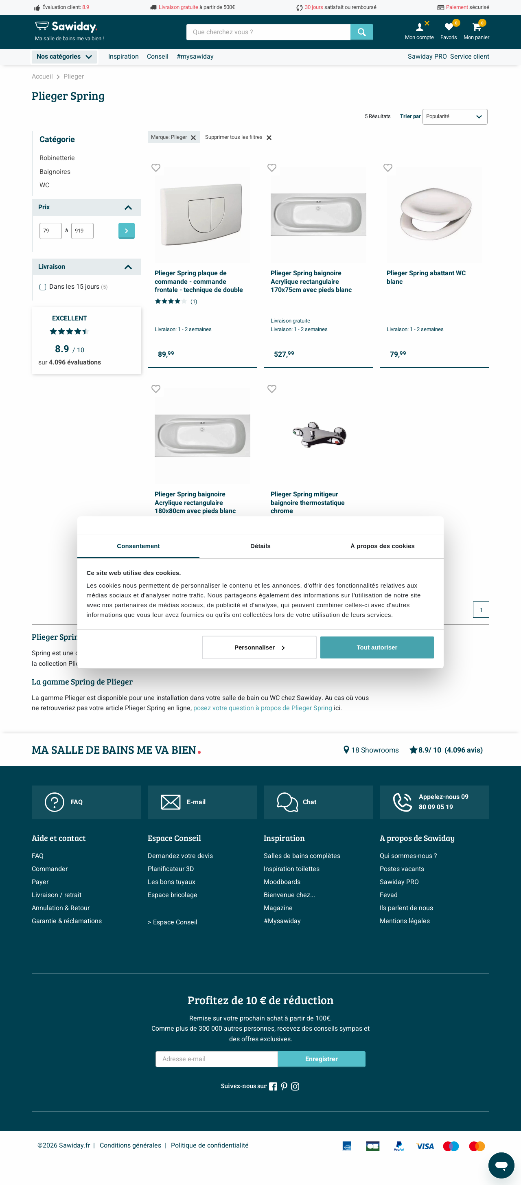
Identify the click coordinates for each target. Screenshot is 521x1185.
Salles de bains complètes (302, 856)
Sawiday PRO (427, 56)
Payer (40, 882)
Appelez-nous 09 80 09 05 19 (430, 802)
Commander (50, 869)
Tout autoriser (377, 647)
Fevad (389, 895)
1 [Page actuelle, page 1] (481, 610)
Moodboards (282, 882)
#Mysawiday (282, 921)
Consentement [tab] (138, 545)
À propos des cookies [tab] (382, 545)
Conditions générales (130, 1145)
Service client (469, 56)
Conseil (158, 56)
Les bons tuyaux (171, 882)
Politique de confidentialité (210, 1145)
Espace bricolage (172, 895)
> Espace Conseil (172, 954)
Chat (296, 802)
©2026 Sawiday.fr (63, 1145)
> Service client (54, 954)
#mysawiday (195, 56)
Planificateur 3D (171, 869)
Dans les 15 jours (78, 287)
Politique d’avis (54, 934)
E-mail (183, 802)
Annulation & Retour (61, 908)
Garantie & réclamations (67, 921)
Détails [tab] (260, 545)
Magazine (278, 908)
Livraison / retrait (56, 895)
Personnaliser (259, 647)
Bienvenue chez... (289, 895)
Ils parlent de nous (406, 908)
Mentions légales (405, 921)
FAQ (64, 802)
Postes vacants (402, 869)
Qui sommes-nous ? (408, 856)
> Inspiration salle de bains (302, 954)
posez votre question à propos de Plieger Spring (263, 708)
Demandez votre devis (180, 856)
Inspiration (123, 56)
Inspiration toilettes (292, 869)
